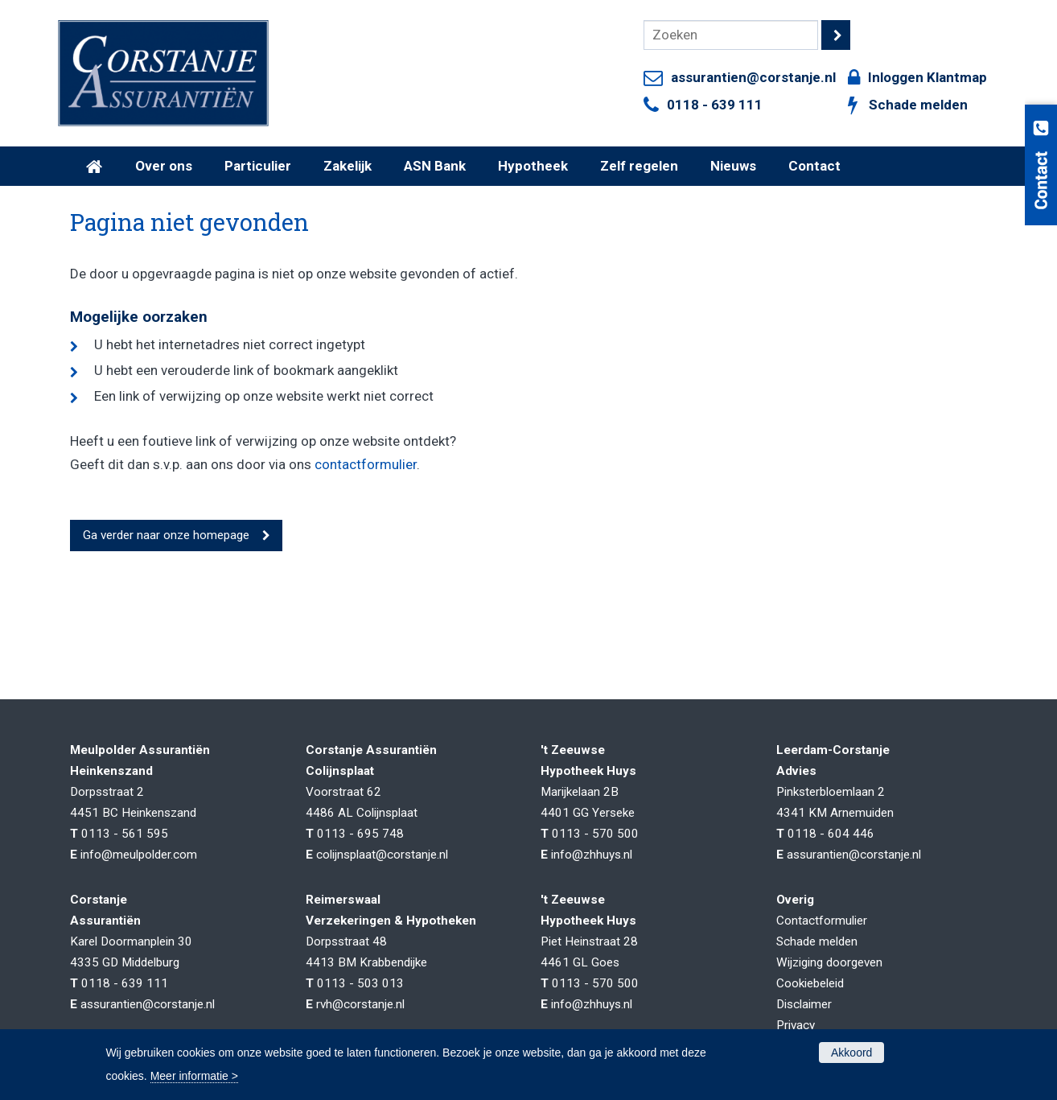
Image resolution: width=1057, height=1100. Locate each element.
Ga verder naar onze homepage (166, 535)
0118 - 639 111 (715, 105)
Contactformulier (821, 920)
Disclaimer (804, 1004)
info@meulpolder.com (138, 854)
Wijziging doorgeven (829, 962)
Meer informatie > (194, 1075)
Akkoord (851, 1052)
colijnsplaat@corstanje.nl (382, 854)
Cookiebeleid (810, 983)
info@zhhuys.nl (591, 854)
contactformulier (366, 464)
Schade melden (918, 105)
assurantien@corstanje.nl (753, 77)
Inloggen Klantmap (927, 77)
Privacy (795, 1025)
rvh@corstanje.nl (360, 1004)
